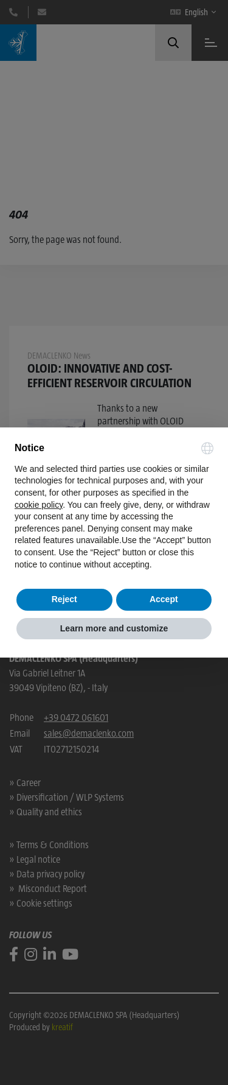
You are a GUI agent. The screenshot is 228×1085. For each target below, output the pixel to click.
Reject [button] (64, 599)
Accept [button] (164, 599)
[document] (114, 506)
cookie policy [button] (39, 505)
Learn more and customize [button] (114, 628)
